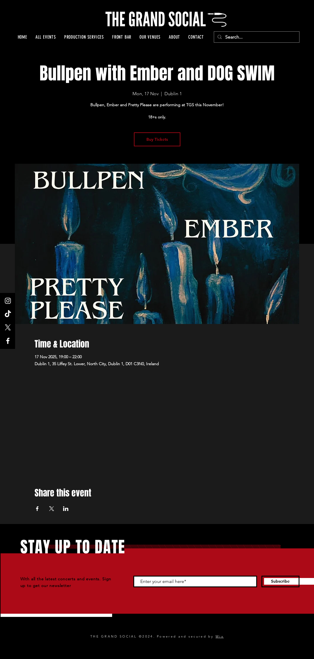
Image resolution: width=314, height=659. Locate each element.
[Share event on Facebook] (37, 508)
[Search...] (256, 37)
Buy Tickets (157, 139)
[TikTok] (8, 314)
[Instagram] (8, 301)
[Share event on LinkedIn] (66, 508)
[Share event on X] (51, 508)
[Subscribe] (280, 581)
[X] (8, 327)
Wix (220, 636)
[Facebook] (8, 341)
